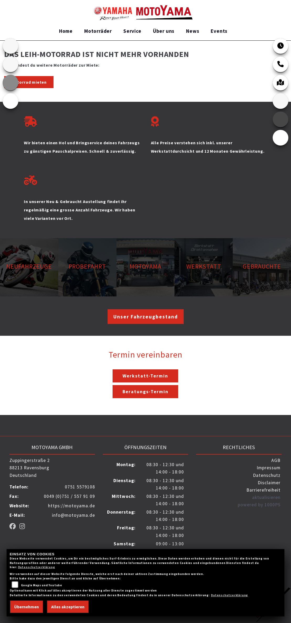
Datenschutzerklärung (36, 567)
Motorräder (98, 31)
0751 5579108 (80, 487)
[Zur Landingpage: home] (10, 46)
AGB (276, 460)
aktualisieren (266, 497)
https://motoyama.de (71, 506)
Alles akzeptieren (67, 606)
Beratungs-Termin (145, 392)
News (192, 31)
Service (132, 31)
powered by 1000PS (259, 505)
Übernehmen (26, 606)
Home (66, 31)
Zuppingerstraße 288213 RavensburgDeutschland (29, 467)
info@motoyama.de (73, 515)
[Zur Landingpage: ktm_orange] (10, 82)
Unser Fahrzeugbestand (145, 316)
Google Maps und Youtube (41, 585)
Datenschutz (267, 475)
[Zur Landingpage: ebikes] (10, 101)
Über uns (163, 31)
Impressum (269, 468)
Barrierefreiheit (263, 490)
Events (219, 31)
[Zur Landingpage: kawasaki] (10, 64)
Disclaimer (269, 483)
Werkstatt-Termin (145, 376)
